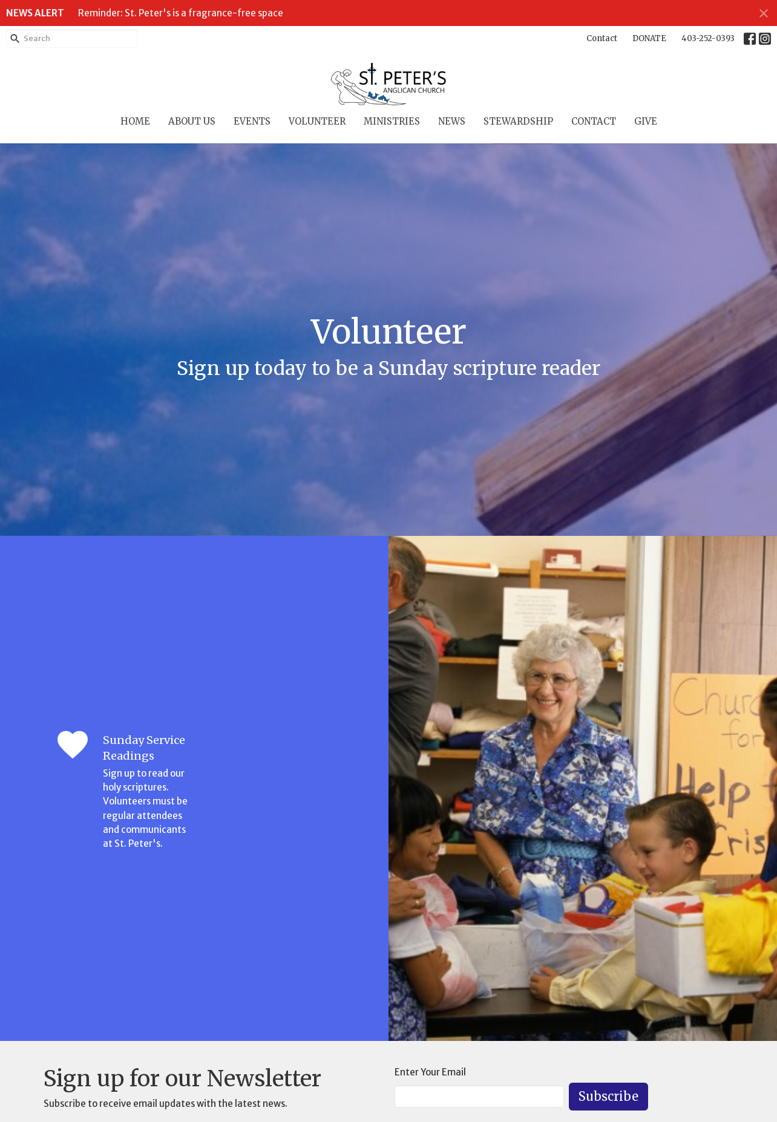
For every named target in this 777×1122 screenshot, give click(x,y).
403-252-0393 (708, 38)
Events (252, 121)
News (451, 121)
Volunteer (317, 121)
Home (135, 121)
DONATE (649, 38)
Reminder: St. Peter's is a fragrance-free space (180, 13)
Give (645, 121)
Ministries (392, 121)
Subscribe (608, 1096)
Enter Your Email (430, 1072)
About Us (191, 121)
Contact (601, 38)
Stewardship (518, 121)
